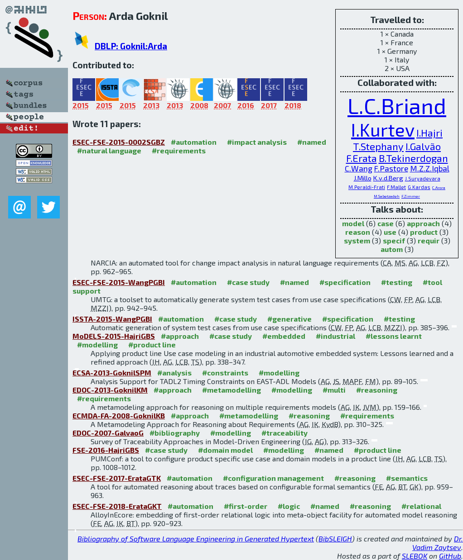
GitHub (450, 555)
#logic (289, 506)
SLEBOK (414, 555)
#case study (248, 282)
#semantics (407, 478)
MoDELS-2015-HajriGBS (113, 336)
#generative (289, 318)
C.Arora (438, 187)
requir (428, 240)
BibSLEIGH (335, 538)
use (390, 232)
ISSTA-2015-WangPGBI (112, 318)
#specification (345, 282)
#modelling (97, 344)
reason (357, 232)
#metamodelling (231, 389)
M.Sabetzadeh (387, 196)
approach (423, 223)
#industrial (335, 336)
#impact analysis (257, 142)
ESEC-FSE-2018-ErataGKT (117, 506)
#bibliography (175, 432)
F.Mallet (396, 187)
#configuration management (273, 478)
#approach (180, 336)
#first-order (245, 506)
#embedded (283, 336)
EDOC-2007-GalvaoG (108, 432)
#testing (396, 282)
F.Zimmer (410, 196)
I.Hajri (429, 132)
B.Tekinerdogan (413, 158)
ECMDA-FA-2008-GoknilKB (118, 415)
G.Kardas (419, 187)
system (357, 240)
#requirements (179, 150)
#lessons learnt (394, 336)
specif (394, 240)
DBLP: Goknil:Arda (131, 46)
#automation (194, 142)
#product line (152, 344)
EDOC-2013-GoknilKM (110, 389)
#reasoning (376, 389)
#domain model (225, 450)
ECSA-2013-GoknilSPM (111, 372)
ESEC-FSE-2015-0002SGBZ (118, 142)
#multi (334, 389)
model (353, 223)
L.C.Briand (396, 105)
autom (392, 249)
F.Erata (361, 158)
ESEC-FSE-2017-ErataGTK (116, 478)
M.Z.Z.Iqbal (429, 168)
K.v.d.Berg (388, 178)
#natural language (109, 150)
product (424, 232)
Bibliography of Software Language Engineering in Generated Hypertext (195, 538)
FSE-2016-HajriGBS (105, 450)
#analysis (174, 372)
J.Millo (362, 178)
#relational (421, 506)
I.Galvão (423, 146)
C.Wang (358, 168)
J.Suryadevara (422, 178)
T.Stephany (378, 146)
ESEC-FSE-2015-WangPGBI (118, 282)
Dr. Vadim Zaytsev (437, 542)
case (385, 223)
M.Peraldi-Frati (366, 187)
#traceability (284, 432)
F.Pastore (391, 168)
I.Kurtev (383, 129)
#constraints (225, 372)
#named (311, 142)
